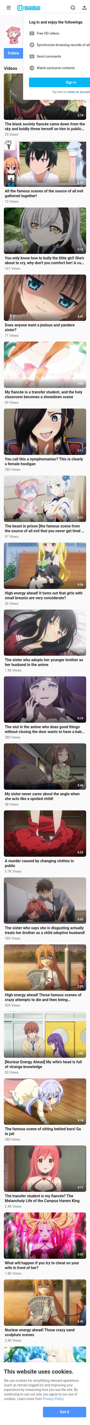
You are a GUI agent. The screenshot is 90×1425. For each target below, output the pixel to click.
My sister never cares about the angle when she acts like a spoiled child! (42, 796)
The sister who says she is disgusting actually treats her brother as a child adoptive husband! (45, 930)
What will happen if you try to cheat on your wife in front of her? (42, 1265)
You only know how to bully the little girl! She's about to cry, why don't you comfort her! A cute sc (45, 260)
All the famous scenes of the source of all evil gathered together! (44, 193)
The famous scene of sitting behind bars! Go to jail (43, 1131)
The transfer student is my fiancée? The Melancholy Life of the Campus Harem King (42, 1198)
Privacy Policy (53, 1399)
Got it (64, 1412)
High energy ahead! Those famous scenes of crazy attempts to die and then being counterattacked (43, 997)
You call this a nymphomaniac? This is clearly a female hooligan (44, 461)
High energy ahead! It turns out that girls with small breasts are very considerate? (44, 595)
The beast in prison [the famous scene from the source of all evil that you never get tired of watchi (45, 528)
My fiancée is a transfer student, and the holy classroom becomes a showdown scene (43, 394)
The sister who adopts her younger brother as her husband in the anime (44, 662)
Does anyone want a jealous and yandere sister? (40, 327)
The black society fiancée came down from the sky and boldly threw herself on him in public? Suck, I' (45, 126)
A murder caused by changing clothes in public (39, 863)
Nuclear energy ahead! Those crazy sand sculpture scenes (40, 1332)
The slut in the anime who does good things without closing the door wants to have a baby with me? (44, 729)
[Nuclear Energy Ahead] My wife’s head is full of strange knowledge (43, 1064)
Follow (13, 53)
